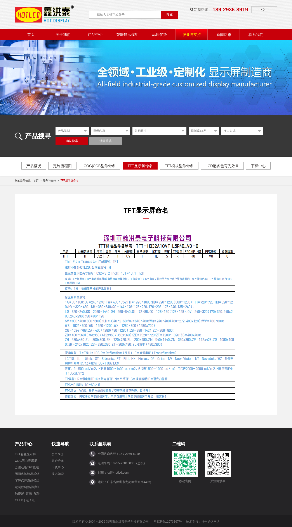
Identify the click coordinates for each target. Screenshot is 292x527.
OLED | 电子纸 (25, 499)
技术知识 (58, 473)
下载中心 (261, 166)
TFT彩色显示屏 (25, 453)
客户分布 (58, 460)
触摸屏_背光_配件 (27, 493)
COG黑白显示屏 (26, 460)
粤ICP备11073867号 (168, 521)
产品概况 (31, 166)
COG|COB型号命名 (98, 166)
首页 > (38, 179)
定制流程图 (60, 166)
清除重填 (105, 141)
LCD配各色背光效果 (224, 166)
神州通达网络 (210, 521)
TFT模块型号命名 (180, 166)
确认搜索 (72, 141)
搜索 (169, 14)
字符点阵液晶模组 (27, 479)
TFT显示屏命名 (140, 166)
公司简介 (58, 453)
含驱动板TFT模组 (27, 466)
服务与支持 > (51, 179)
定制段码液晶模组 (27, 486)
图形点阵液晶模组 (27, 473)
